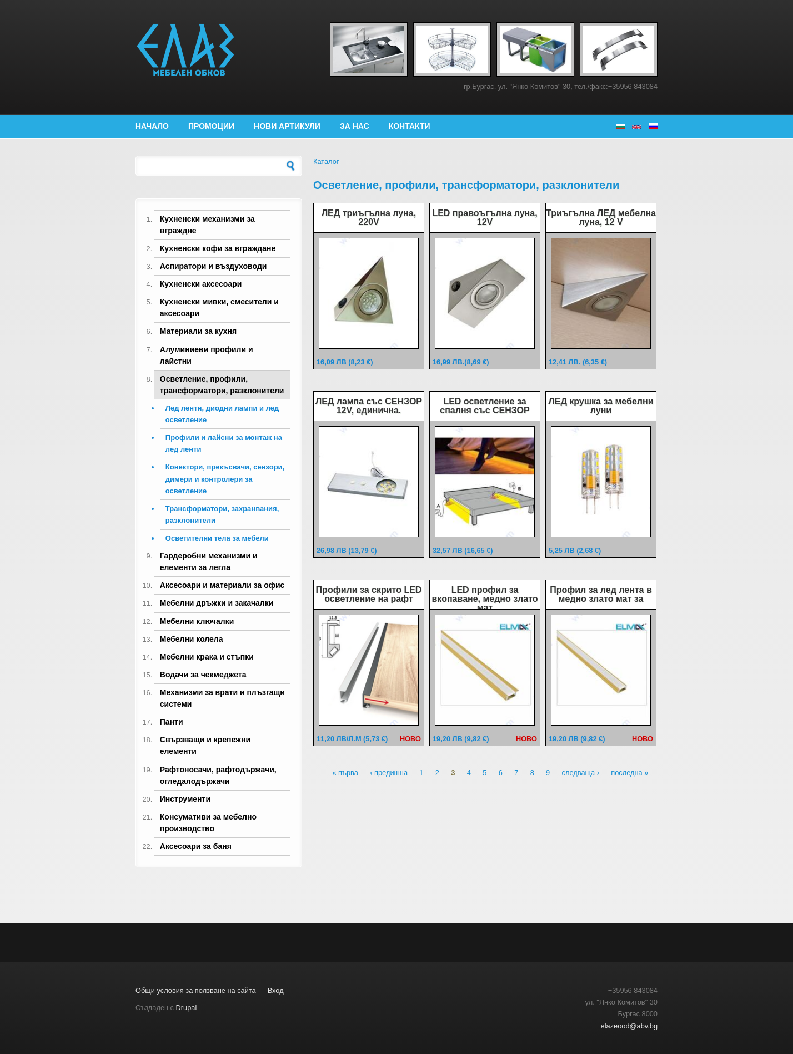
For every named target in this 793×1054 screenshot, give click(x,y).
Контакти (409, 126)
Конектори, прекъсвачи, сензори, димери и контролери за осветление (224, 478)
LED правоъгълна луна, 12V (484, 217)
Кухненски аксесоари (201, 283)
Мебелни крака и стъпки (207, 656)
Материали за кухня (198, 331)
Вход (276, 990)
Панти (171, 721)
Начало (152, 126)
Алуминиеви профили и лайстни (206, 355)
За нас (354, 126)
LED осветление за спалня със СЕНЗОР (484, 406)
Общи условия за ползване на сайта (195, 990)
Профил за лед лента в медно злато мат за (601, 594)
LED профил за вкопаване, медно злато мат (485, 598)
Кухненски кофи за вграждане (217, 248)
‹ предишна (389, 773)
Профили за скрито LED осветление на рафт (369, 594)
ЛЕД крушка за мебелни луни (601, 406)
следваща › (580, 773)
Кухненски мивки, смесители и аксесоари (219, 307)
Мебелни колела (191, 639)
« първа (345, 773)
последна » (629, 773)
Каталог (326, 161)
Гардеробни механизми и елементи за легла (209, 561)
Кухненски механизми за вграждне (207, 224)
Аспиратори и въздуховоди (213, 266)
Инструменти (185, 799)
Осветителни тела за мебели (217, 538)
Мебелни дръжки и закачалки (217, 602)
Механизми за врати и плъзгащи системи (222, 698)
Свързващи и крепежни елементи (205, 745)
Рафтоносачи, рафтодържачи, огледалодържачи (218, 775)
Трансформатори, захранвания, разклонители (222, 514)
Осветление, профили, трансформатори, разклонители (222, 384)
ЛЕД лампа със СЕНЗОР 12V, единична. (368, 406)
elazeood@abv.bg (629, 1026)
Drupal (186, 1007)
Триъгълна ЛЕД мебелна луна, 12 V (601, 217)
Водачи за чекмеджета (203, 674)
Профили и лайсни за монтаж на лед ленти (223, 443)
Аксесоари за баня (196, 846)
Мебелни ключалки (197, 621)
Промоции (211, 126)
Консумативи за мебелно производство (208, 822)
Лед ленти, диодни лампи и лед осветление (222, 414)
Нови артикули (287, 126)
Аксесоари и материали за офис (222, 585)
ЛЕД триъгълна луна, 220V (369, 217)
